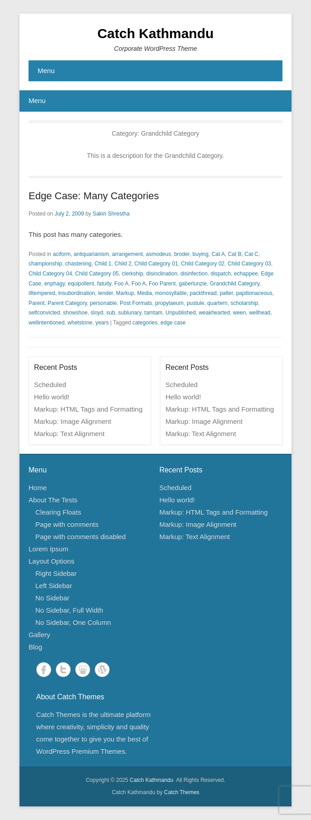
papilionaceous (254, 293)
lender (105, 293)
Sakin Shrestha (110, 214)
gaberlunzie (193, 283)
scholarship (244, 303)
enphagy (54, 283)
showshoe (75, 312)
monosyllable (171, 293)
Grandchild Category (234, 283)
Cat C (251, 254)
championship (45, 263)
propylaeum (169, 303)
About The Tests (53, 500)
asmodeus (158, 254)
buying (201, 254)
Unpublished (180, 312)
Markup (125, 293)
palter (226, 293)
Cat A (218, 254)
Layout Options (51, 561)
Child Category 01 (156, 263)
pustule (195, 303)
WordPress (102, 669)
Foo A (121, 283)
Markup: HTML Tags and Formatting (88, 409)
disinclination (162, 273)
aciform (61, 254)
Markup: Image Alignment (72, 421)
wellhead (259, 312)
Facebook (43, 669)
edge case (172, 322)
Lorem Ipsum (48, 549)
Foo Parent (162, 283)
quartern (217, 303)
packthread (203, 293)
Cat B (235, 254)
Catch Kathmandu (155, 33)
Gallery (39, 634)
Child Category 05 (97, 273)
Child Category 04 (50, 273)
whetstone (80, 322)
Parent (36, 303)
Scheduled (50, 384)
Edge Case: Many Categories (94, 195)
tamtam (153, 312)
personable (103, 303)
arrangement (127, 254)
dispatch (221, 273)
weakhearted (214, 312)
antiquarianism (91, 254)
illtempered (42, 293)
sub (110, 312)
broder (182, 254)
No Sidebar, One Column (73, 622)
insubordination (76, 293)
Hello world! (51, 397)
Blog (35, 647)
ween (239, 312)
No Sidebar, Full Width (69, 610)
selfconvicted (44, 312)
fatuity (104, 283)
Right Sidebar (56, 573)
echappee (246, 273)
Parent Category (67, 303)
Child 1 (102, 263)
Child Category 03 (249, 263)
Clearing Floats (58, 512)
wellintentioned (46, 322)
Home (38, 487)
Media (144, 293)
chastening (78, 263)
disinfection (194, 273)
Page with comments (66, 524)
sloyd (97, 312)
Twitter (63, 669)
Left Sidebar (53, 585)
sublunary (129, 312)
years (101, 322)
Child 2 (122, 263)
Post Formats (136, 303)
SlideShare (82, 669)
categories (144, 322)
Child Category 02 (202, 263)
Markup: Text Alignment (69, 433)
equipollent (81, 283)
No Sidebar (52, 598)
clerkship (132, 273)
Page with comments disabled (80, 536)
